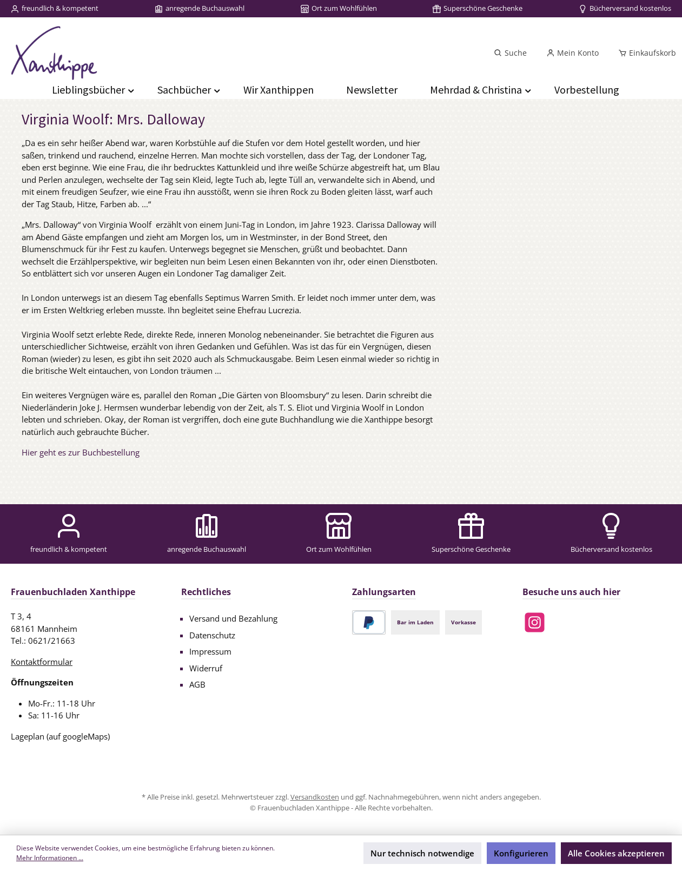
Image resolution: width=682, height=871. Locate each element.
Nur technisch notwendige (422, 853)
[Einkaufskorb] (644, 53)
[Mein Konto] (572, 53)
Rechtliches (206, 592)
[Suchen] (510, 53)
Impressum (210, 651)
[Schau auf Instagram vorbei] (534, 622)
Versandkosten (314, 797)
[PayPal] (369, 622)
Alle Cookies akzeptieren (616, 853)
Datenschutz (212, 635)
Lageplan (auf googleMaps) (60, 736)
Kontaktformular (41, 661)
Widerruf (205, 668)
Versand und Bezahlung (233, 618)
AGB (197, 684)
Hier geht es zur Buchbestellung (81, 452)
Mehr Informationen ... (49, 857)
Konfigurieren (521, 853)
